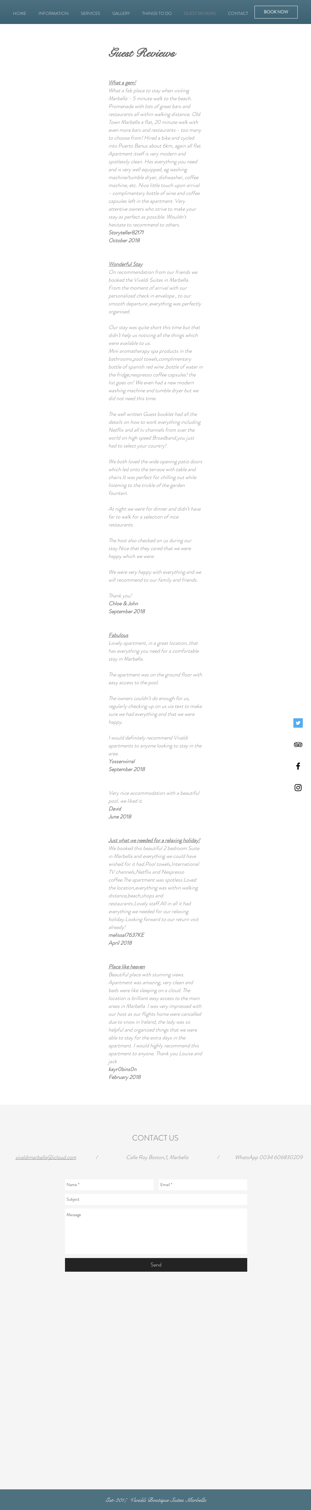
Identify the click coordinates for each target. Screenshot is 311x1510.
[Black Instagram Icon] (298, 787)
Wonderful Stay (125, 264)
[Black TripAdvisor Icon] (298, 744)
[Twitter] (298, 723)
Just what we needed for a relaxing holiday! (154, 840)
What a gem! (122, 83)
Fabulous (118, 635)
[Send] (156, 1265)
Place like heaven (126, 967)
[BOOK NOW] (276, 12)
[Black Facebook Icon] (298, 766)
